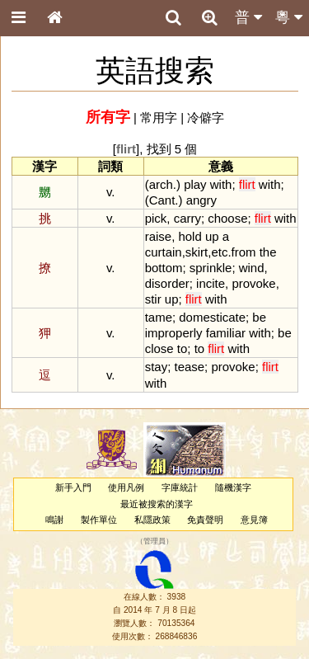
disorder (167, 283)
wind (252, 268)
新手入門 (73, 487)
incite (210, 283)
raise (158, 236)
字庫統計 (180, 487)
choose (227, 218)
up (212, 236)
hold (189, 236)
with (221, 184)
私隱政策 (152, 520)
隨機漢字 (233, 487)
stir (153, 299)
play (195, 184)
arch (161, 184)
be (259, 317)
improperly (174, 333)
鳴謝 (54, 520)
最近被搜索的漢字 (156, 504)
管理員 (154, 541)
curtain (163, 252)
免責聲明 (205, 520)
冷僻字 (205, 118)
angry (201, 200)
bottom (164, 268)
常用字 (158, 118)
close (159, 348)
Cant (162, 200)
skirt (196, 252)
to (182, 348)
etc (219, 252)
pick (156, 218)
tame (158, 317)
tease (189, 367)
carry (187, 218)
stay (156, 367)
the (268, 252)
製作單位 (99, 520)
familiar (226, 333)
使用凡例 (126, 487)
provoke (253, 283)
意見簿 (254, 520)
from (244, 252)
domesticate (212, 317)
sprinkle (211, 268)
